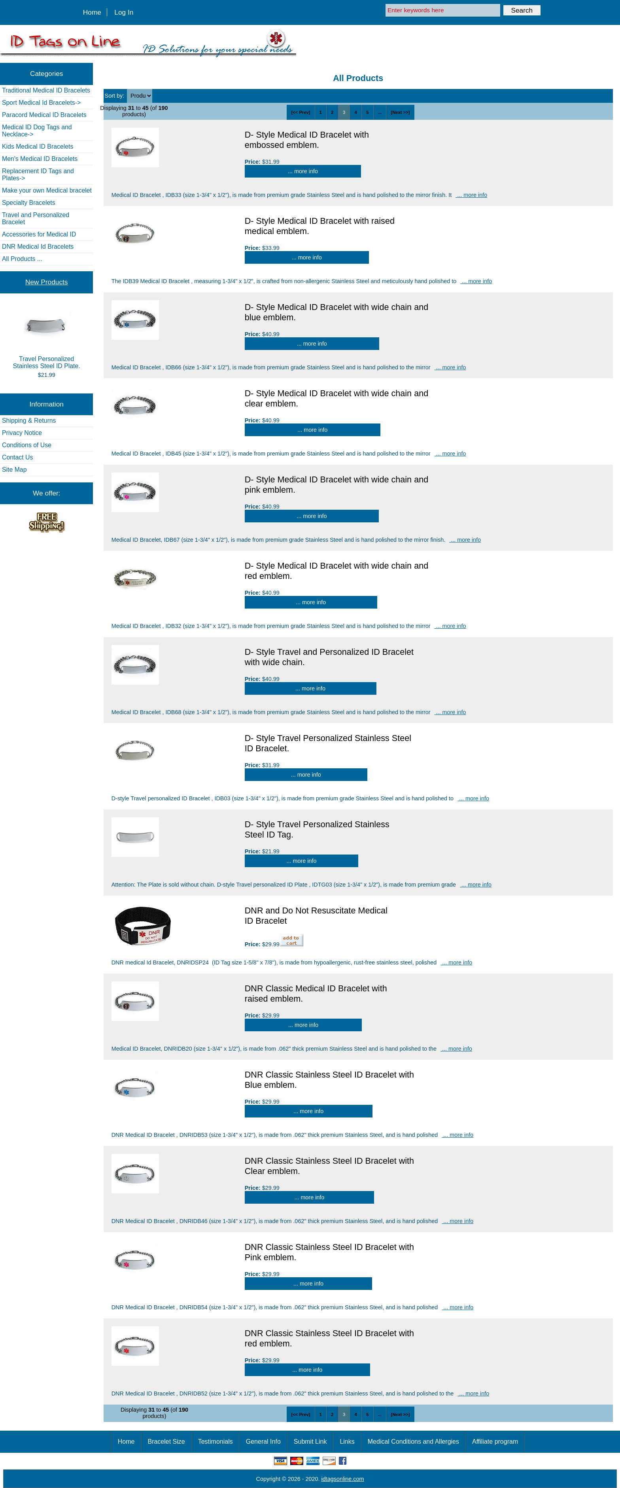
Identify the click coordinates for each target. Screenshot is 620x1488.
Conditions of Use (26, 445)
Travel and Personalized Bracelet (35, 218)
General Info (263, 1441)
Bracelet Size (166, 1441)
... (380, 112)
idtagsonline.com (342, 1479)
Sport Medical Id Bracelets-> (41, 102)
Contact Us (17, 457)
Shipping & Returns (29, 420)
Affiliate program (495, 1441)
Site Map (14, 469)
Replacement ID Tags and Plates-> (38, 175)
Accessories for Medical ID (39, 234)
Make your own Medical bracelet (47, 190)
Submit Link (310, 1441)
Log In (123, 12)
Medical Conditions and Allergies (413, 1441)
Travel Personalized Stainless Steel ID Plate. (46, 337)
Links (347, 1441)
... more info (303, 171)
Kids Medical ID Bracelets (37, 146)
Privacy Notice (22, 432)
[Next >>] (400, 112)
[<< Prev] (300, 112)
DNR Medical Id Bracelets (38, 246)
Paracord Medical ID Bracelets (44, 115)
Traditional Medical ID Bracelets (46, 90)
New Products (46, 282)
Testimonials (215, 1441)
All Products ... (22, 258)
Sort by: (115, 96)
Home (92, 12)
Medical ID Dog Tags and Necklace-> (37, 131)
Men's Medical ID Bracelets (40, 158)
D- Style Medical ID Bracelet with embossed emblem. (307, 140)
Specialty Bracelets (28, 202)
